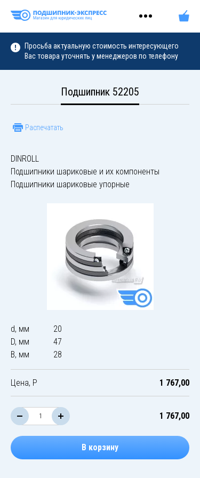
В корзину (100, 447)
